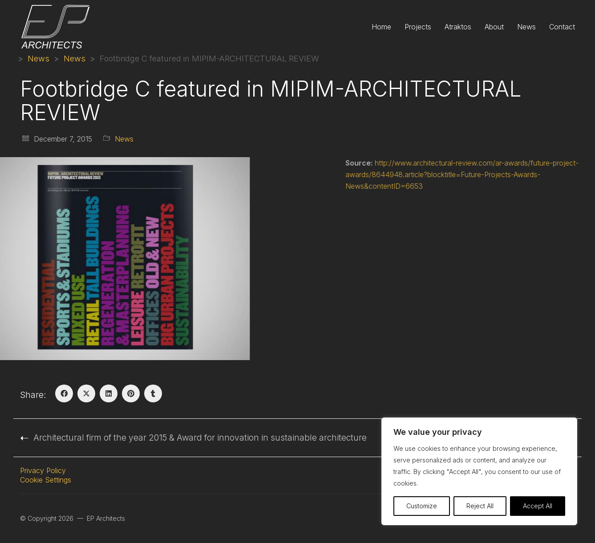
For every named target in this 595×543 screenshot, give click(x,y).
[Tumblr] (153, 393)
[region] (479, 471)
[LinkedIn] (108, 393)
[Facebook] (64, 393)
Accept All (537, 506)
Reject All (480, 506)
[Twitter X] (86, 393)
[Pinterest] (131, 393)
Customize (421, 506)
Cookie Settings (45, 479)
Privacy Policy (43, 470)
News (124, 138)
